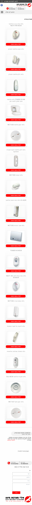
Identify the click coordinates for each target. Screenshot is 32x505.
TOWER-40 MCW (16, 250)
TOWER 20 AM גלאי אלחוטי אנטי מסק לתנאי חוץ (16, 100)
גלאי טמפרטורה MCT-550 (16, 301)
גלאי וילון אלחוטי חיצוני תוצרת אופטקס (16, 150)
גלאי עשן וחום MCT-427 (15, 402)
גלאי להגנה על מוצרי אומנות (16, 326)
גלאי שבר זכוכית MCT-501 (16, 225)
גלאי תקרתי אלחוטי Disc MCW (16, 376)
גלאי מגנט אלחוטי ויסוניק (16, 49)
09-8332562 (12, 9)
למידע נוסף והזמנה (16, 44)
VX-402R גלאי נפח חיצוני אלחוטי (16, 200)
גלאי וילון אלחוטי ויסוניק (16, 74)
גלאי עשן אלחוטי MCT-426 (16, 125)
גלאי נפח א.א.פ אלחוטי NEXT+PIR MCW (16, 24)
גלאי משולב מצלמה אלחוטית (16, 351)
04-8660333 (21, 9)
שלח (16, 492)
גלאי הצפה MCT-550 (16, 175)
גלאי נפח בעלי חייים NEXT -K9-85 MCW (16, 276)
